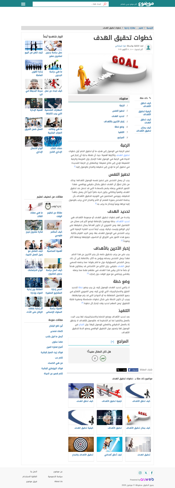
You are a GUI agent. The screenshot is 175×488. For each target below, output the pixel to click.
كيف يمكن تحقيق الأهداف (143, 129)
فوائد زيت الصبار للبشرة (52, 353)
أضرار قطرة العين (54, 347)
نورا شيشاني (120, 46)
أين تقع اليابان (56, 326)
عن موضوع (58, 472)
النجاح (81, 324)
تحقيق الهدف (123, 155)
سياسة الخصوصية (55, 476)
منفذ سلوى (57, 342)
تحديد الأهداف (123, 221)
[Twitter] (146, 473)
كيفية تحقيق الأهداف (144, 113)
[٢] (122, 240)
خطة (80, 287)
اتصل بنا (33, 472)
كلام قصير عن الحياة (53, 374)
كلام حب (59, 358)
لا (95, 358)
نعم (103, 358)
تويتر (124, 369)
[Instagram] (140, 473)
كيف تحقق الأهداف (146, 104)
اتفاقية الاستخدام (30, 476)
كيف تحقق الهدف (146, 121)
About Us (58, 481)
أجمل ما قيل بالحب (54, 337)
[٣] (88, 273)
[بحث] (105, 4)
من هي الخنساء (55, 363)
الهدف (121, 266)
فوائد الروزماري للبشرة (52, 369)
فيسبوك (135, 369)
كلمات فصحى (56, 331)
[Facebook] (151, 473)
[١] (75, 166)
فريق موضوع (31, 481)
